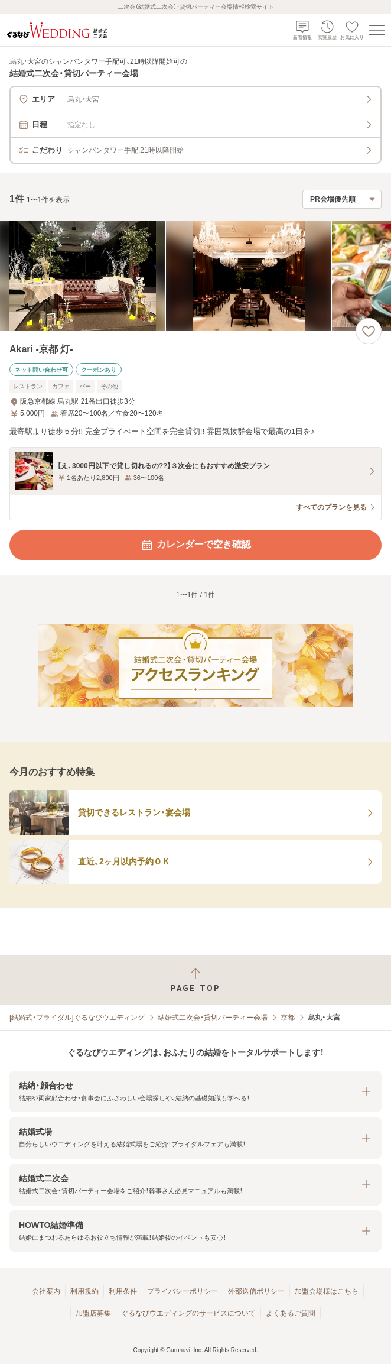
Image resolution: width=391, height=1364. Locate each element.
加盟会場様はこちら (327, 1291)
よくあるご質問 (290, 1313)
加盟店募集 (93, 1313)
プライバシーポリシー (182, 1291)
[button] (195, 1092)
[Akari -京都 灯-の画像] (195, 276)
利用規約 (84, 1291)
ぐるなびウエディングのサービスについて (188, 1313)
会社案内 (46, 1291)
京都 (288, 1017)
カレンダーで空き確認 (195, 545)
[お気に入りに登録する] (369, 331)
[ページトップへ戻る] (195, 980)
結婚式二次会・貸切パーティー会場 (213, 1017)
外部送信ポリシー (256, 1291)
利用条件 (123, 1291)
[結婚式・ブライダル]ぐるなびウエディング (77, 1017)
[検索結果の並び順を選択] (342, 199)
